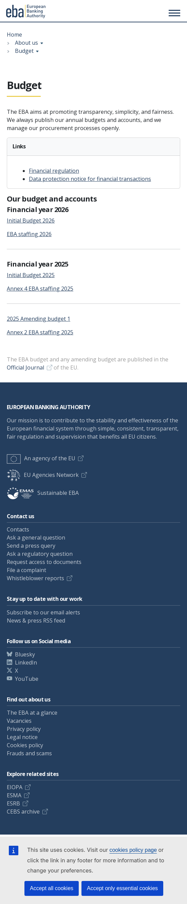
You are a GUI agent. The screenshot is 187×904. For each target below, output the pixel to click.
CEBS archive (23, 811)
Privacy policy (24, 729)
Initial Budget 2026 (31, 220)
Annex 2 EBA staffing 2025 (40, 332)
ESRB (13, 803)
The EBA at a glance (32, 712)
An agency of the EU (41, 458)
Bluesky (25, 654)
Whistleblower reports (35, 578)
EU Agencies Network (43, 475)
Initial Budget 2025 (31, 275)
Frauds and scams (29, 753)
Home (14, 34)
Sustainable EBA (43, 493)
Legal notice (22, 737)
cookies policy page (133, 850)
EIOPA (14, 787)
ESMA (14, 795)
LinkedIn (26, 662)
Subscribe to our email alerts (43, 612)
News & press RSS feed (36, 620)
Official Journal (25, 367)
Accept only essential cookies (122, 888)
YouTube (26, 678)
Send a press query (31, 545)
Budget (24, 51)
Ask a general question (36, 537)
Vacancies (19, 720)
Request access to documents (44, 562)
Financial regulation (54, 170)
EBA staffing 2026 (29, 234)
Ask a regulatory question (40, 554)
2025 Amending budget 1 (38, 318)
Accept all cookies (51, 888)
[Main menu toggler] (173, 13)
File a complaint (26, 570)
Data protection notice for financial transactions (90, 179)
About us (26, 42)
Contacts (18, 529)
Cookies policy (25, 745)
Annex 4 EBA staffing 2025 (40, 288)
